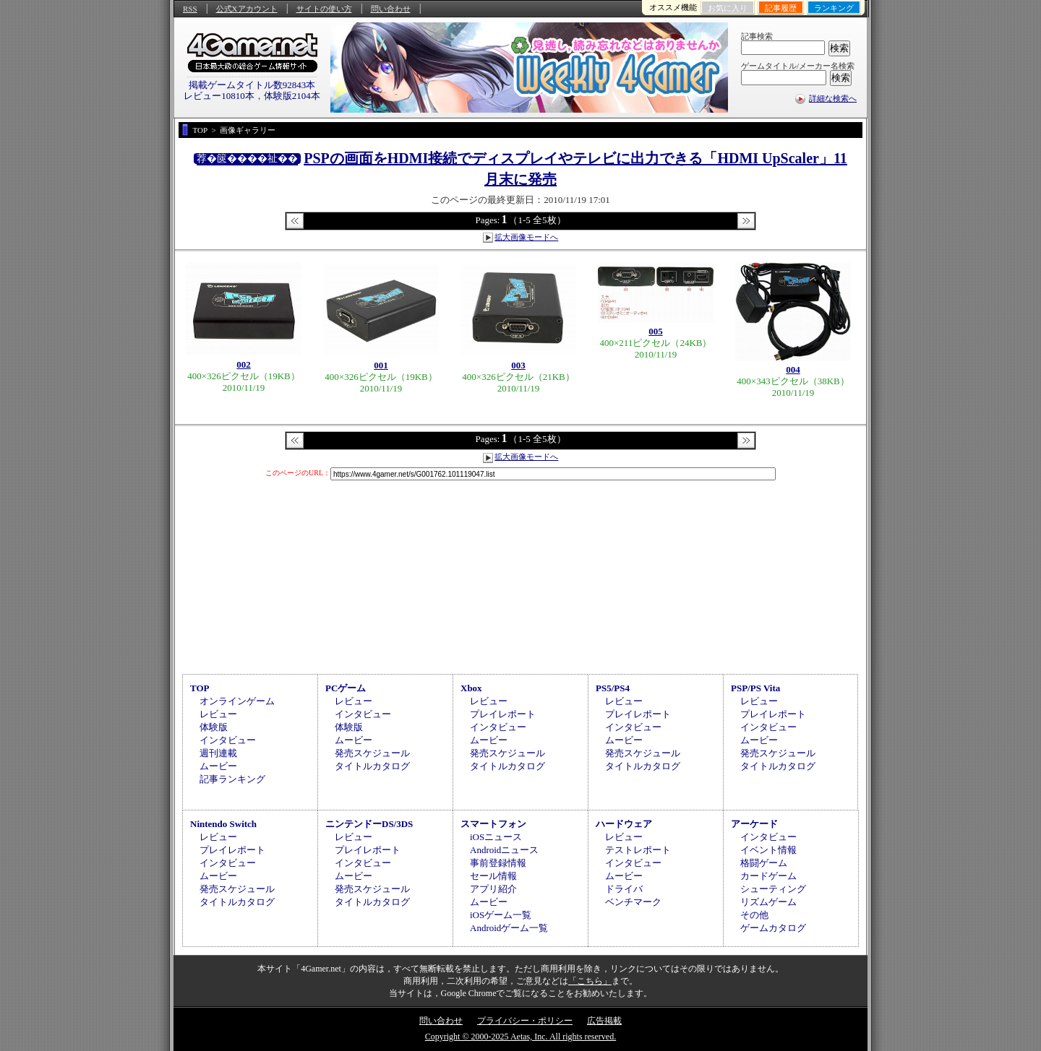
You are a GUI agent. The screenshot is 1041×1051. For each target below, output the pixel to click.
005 (655, 331)
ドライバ (624, 888)
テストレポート (638, 849)
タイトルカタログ (372, 766)
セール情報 (493, 875)
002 (243, 364)
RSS (190, 8)
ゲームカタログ (773, 927)
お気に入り (727, 8)
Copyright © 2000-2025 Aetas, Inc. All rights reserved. (520, 1036)
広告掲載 (604, 1021)
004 (793, 369)
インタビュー (228, 740)
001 (381, 365)
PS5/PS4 (613, 688)
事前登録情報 (498, 862)
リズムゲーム (768, 901)
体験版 (214, 727)
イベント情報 (768, 849)
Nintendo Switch (223, 823)
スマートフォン (493, 823)
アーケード (754, 823)
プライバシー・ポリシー (525, 1021)
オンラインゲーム (237, 701)
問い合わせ (391, 8)
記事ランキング (232, 779)
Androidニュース (504, 849)
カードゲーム (768, 875)
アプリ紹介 (493, 888)
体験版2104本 (292, 95)
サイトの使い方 (324, 8)
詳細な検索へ (833, 98)
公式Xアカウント (247, 8)
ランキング (834, 8)
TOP (200, 688)
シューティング (773, 888)
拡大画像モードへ (526, 237)
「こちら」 (590, 981)
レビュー (218, 714)
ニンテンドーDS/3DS (369, 823)
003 (518, 365)
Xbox (471, 688)
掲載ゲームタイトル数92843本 (252, 84)
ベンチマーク (633, 901)
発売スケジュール (372, 753)
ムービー (218, 766)
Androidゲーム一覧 (509, 927)
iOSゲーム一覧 (500, 914)
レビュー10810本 (219, 95)
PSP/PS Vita (755, 688)
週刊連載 (218, 753)
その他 (754, 914)
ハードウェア (624, 823)
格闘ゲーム (763, 862)
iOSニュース (496, 836)
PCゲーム (345, 688)
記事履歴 (781, 8)
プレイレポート (503, 714)
